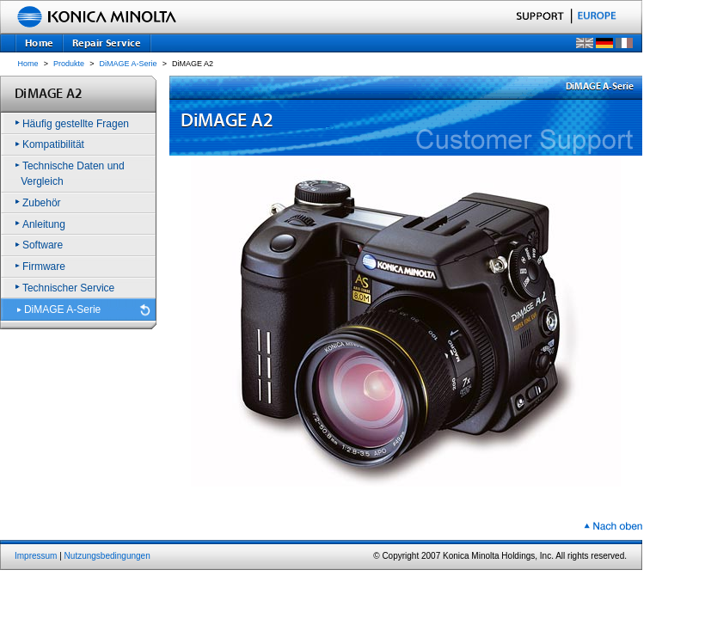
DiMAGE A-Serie (128, 63)
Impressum (36, 556)
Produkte (68, 63)
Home (28, 63)
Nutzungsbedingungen (107, 556)
